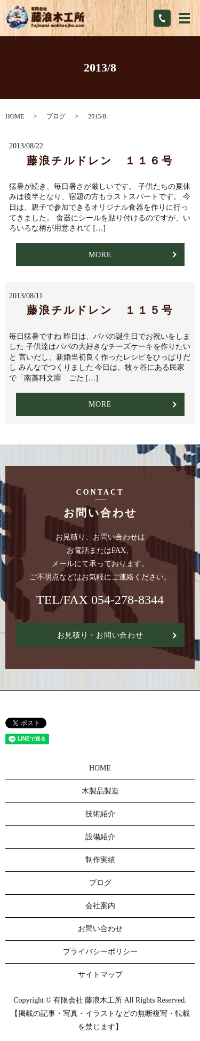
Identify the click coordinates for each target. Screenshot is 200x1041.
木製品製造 (100, 791)
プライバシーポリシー (100, 952)
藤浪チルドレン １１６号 (100, 160)
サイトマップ (100, 975)
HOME (14, 116)
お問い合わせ (100, 929)
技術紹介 (100, 814)
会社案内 (100, 906)
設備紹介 (100, 837)
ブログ (56, 116)
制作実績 (100, 860)
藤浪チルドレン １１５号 (100, 310)
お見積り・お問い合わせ (100, 635)
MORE (100, 255)
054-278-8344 (127, 600)
